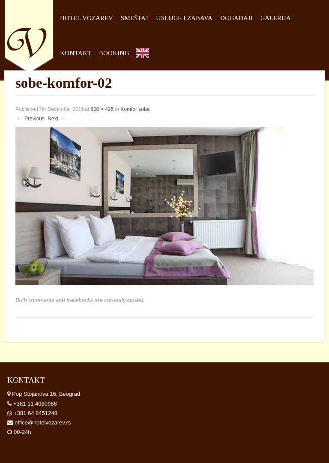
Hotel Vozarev (86, 18)
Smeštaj (134, 18)
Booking (114, 53)
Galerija (275, 18)
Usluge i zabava (184, 18)
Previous (30, 119)
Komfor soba (135, 109)
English (144, 67)
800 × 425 (102, 109)
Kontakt (75, 53)
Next (57, 119)
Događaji (236, 18)
